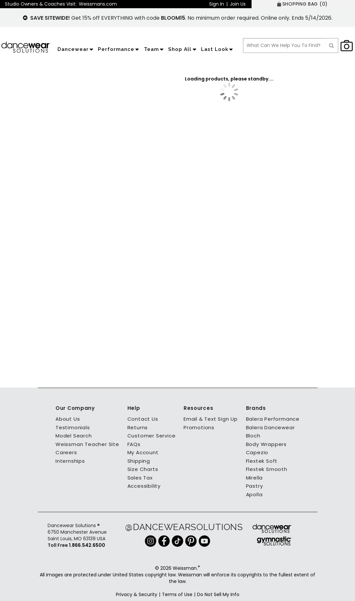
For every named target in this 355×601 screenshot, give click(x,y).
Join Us (238, 4)
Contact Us (142, 418)
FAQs (134, 444)
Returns (137, 427)
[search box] (284, 45)
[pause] (25, 18)
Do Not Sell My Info (218, 594)
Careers (66, 452)
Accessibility (144, 485)
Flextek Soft (262, 460)
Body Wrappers (266, 444)
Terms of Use (177, 594)
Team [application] (154, 49)
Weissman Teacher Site (87, 444)
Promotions (199, 427)
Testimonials (72, 427)
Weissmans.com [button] (98, 4)
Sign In (216, 4)
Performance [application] (119, 49)
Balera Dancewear (270, 427)
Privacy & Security (136, 594)
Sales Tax (140, 477)
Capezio (257, 452)
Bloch (253, 435)
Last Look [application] (217, 49)
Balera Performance (273, 418)
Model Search (73, 435)
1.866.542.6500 (86, 545)
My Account (143, 452)
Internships (70, 460)
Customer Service (151, 435)
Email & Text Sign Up (211, 418)
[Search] (331, 45)
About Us (67, 418)
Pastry (254, 485)
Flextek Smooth (266, 469)
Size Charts (142, 469)
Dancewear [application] (76, 49)
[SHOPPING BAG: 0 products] (303, 4)
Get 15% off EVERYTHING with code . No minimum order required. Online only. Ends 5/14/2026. (181, 18)
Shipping (138, 460)
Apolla (254, 494)
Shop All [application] (183, 49)
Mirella (254, 477)
